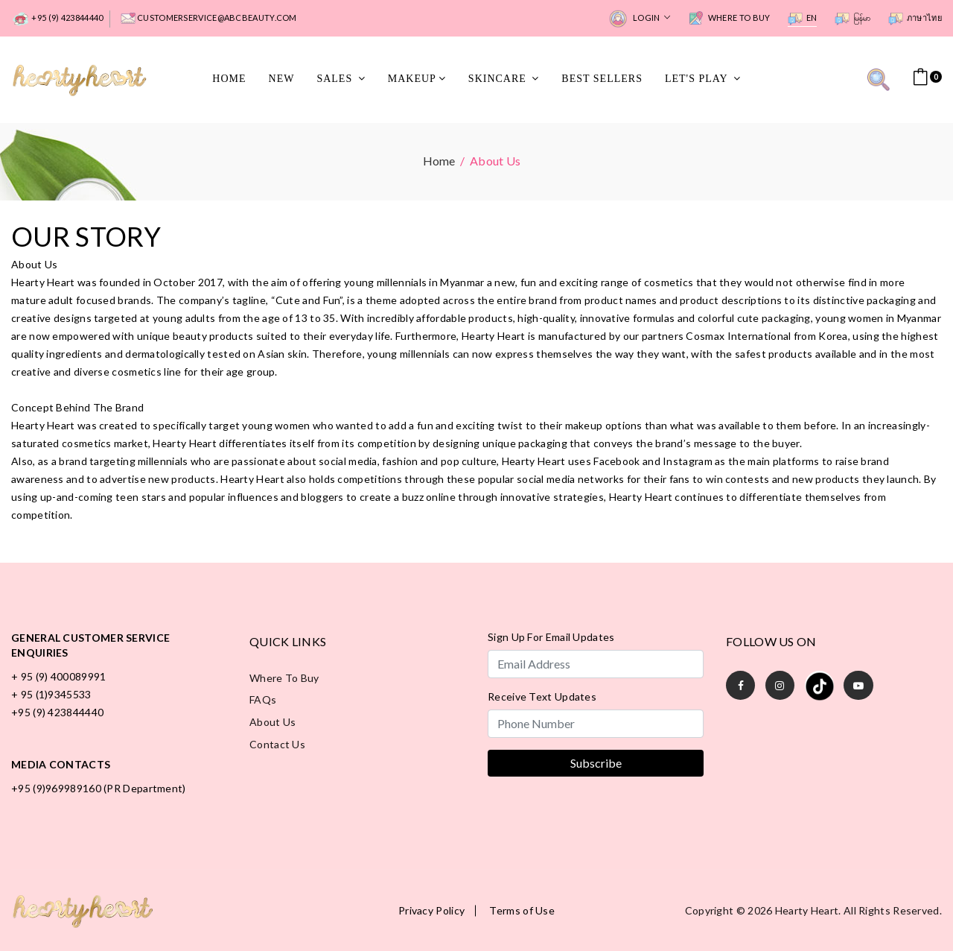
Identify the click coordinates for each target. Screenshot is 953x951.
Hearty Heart (807, 909)
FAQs (262, 699)
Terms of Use (522, 910)
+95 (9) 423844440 (57, 19)
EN (802, 18)
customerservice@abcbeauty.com (209, 18)
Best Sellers (602, 78)
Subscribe (596, 762)
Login (639, 19)
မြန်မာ (853, 18)
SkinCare (504, 78)
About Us (272, 721)
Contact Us (277, 744)
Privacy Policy (431, 910)
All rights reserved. (893, 909)
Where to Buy (729, 18)
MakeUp (417, 78)
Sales (340, 78)
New (282, 78)
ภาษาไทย (915, 18)
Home (229, 78)
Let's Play (703, 78)
